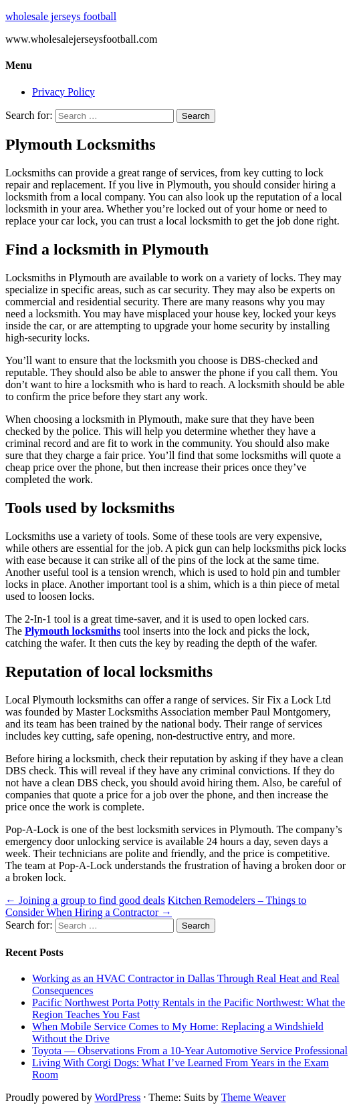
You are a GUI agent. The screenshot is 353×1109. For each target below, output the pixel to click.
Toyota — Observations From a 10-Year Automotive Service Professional (190, 1050)
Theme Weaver (253, 1097)
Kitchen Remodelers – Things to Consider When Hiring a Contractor (155, 906)
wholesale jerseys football (60, 16)
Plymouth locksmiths (73, 631)
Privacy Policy (63, 92)
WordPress (117, 1097)
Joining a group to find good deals (85, 900)
